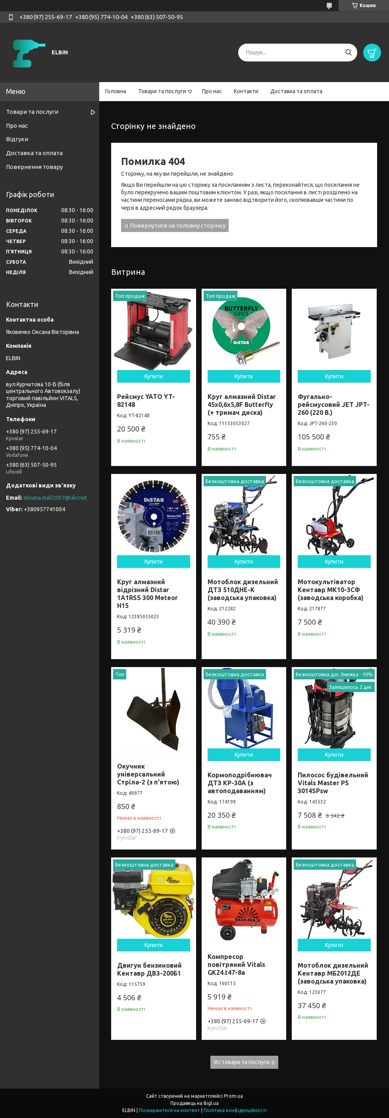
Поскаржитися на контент (169, 1110)
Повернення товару (34, 166)
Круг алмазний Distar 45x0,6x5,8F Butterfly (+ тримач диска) (242, 404)
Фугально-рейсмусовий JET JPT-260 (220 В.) (334, 404)
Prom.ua (233, 1096)
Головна (115, 91)
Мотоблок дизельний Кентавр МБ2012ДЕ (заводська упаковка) (333, 973)
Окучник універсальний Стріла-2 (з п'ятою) (148, 774)
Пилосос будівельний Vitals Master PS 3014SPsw (333, 782)
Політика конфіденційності (235, 1110)
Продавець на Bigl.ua (194, 1103)
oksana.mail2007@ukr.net (55, 498)
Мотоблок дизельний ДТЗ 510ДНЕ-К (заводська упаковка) (243, 589)
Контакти (246, 91)
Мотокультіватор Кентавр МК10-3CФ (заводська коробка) (331, 589)
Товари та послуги (162, 91)
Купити (153, 376)
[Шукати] (348, 52)
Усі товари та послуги (242, 1062)
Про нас (212, 91)
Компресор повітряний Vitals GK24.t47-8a (236, 964)
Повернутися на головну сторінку (177, 225)
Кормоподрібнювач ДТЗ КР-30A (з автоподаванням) (240, 782)
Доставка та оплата (296, 91)
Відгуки (17, 139)
